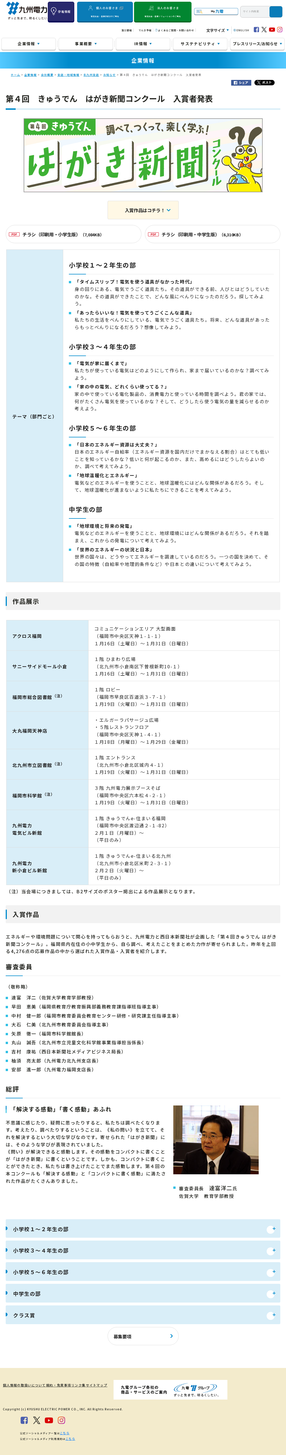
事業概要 (83, 43)
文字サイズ (215, 30)
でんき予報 (145, 30)
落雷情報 (127, 30)
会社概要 (47, 75)
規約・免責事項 (57, 1385)
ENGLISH (242, 30)
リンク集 (80, 1385)
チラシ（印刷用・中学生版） (195, 234)
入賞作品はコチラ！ (145, 210)
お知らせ (109, 75)
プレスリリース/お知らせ (255, 43)
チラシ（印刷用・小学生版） (56, 234)
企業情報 (26, 43)
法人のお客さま (162, 11)
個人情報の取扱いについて (21, 1385)
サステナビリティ (198, 43)
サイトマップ (102, 1385)
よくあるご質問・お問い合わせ (176, 30)
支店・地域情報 (68, 75)
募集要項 (122, 1336)
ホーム (15, 75)
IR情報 (140, 43)
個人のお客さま (105, 11)
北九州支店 (91, 75)
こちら (64, 1431)
